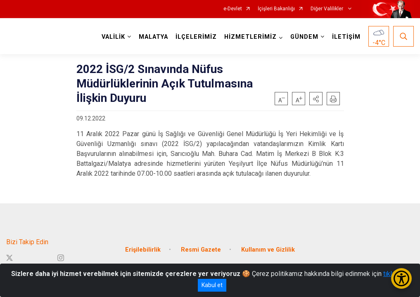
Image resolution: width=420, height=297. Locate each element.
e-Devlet (232, 9)
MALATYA (153, 36)
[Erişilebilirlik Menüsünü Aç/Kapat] (401, 278)
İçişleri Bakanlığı (276, 9)
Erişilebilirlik (143, 249)
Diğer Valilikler (327, 9)
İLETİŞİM (346, 36)
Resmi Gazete (201, 249)
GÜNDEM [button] (304, 36)
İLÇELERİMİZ (196, 36)
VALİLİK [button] (113, 36)
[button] (316, 98)
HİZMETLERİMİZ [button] (250, 36)
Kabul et (212, 285)
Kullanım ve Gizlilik (268, 249)
